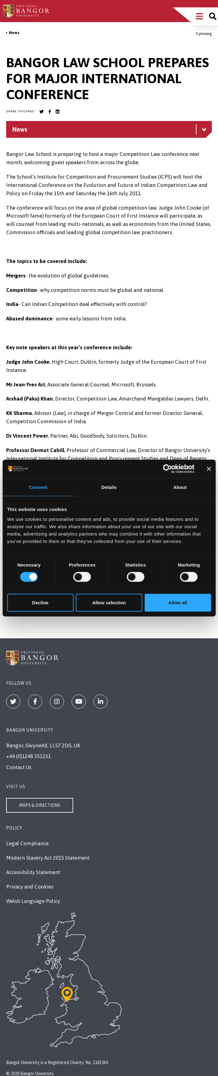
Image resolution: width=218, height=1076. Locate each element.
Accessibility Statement (33, 872)
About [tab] (180, 487)
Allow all (177, 602)
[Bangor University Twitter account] (41, 111)
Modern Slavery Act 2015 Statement (47, 858)
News (14, 32)
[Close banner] (209, 469)
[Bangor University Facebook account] (49, 111)
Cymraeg (204, 34)
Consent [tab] (38, 487)
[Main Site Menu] (199, 16)
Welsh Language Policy (33, 901)
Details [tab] (109, 487)
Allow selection (109, 602)
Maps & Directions (39, 805)
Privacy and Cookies (29, 887)
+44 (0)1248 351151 (28, 756)
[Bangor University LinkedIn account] (57, 111)
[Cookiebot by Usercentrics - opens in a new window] (168, 469)
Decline (40, 602)
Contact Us (18, 767)
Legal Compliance (27, 843)
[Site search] (213, 16)
